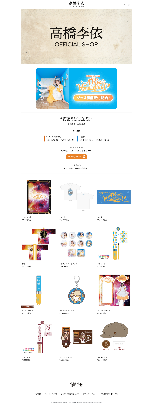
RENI (77, 402)
